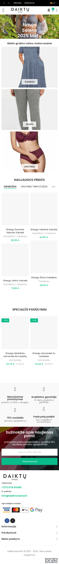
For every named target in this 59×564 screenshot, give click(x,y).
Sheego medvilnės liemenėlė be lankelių (15, 355)
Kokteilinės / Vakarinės (15, 236)
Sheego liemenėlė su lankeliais (43, 355)
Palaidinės (44, 281)
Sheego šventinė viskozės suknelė (15, 231)
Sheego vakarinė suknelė (44, 229)
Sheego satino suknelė (15, 280)
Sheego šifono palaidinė (44, 277)
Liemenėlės (15, 360)
